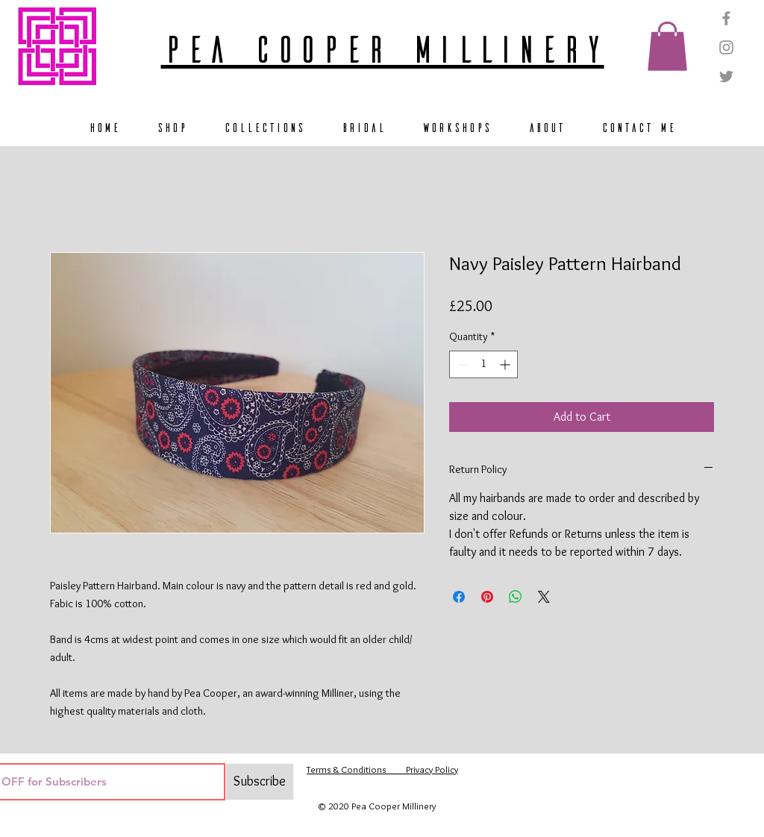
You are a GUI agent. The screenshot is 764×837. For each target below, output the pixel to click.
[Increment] (506, 364)
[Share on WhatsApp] (516, 597)
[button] (667, 46)
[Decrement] (460, 364)
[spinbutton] (483, 364)
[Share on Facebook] (459, 597)
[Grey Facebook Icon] (726, 18)
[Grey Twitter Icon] (726, 76)
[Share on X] (544, 597)
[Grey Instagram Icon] (726, 47)
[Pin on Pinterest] (487, 597)
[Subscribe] (259, 781)
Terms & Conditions (346, 769)
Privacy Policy (422, 769)
